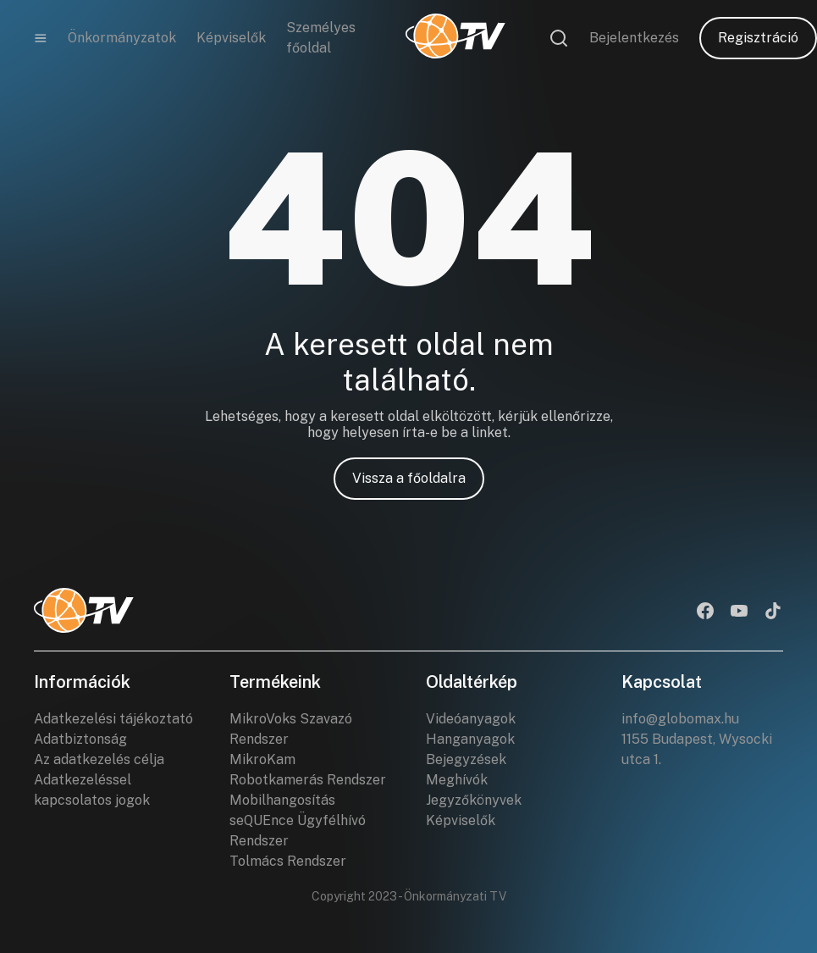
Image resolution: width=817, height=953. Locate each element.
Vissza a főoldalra (409, 478)
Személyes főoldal (321, 37)
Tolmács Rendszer (287, 861)
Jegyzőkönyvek (474, 800)
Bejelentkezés (634, 38)
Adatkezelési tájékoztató (113, 719)
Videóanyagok (471, 719)
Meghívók (457, 780)
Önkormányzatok (122, 38)
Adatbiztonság (80, 739)
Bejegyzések (466, 759)
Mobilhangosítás (282, 800)
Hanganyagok (470, 739)
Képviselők (231, 38)
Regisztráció (758, 38)
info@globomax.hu (680, 719)
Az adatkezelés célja (99, 759)
